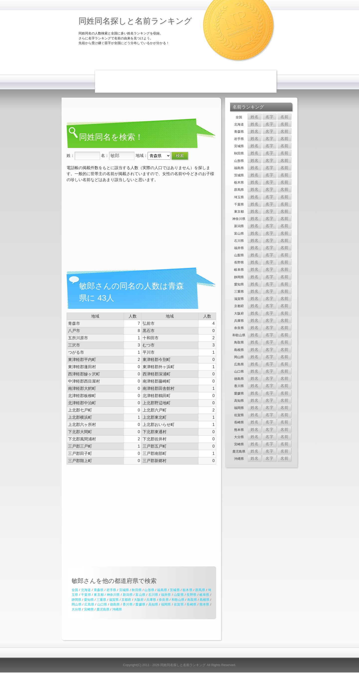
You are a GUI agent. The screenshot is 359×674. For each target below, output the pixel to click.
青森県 (99, 590)
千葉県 (86, 595)
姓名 (255, 117)
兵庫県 (151, 600)
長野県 (191, 595)
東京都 (99, 595)
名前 (284, 117)
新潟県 (128, 595)
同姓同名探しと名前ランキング (135, 20)
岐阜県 (204, 595)
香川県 (128, 604)
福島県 (162, 590)
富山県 (140, 595)
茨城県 (175, 590)
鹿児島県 (102, 609)
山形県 (149, 590)
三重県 (101, 600)
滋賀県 (114, 600)
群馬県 (200, 590)
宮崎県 (89, 609)
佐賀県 (179, 604)
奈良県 (164, 600)
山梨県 (179, 595)
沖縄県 (117, 609)
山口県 (102, 604)
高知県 (153, 604)
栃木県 (187, 590)
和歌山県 (178, 600)
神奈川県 (113, 595)
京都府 (126, 600)
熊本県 (204, 604)
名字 (269, 117)
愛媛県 (140, 604)
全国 (75, 590)
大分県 (76, 609)
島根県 (204, 600)
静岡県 (76, 600)
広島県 (89, 604)
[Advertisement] (185, 81)
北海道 (86, 590)
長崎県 (191, 604)
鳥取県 (192, 600)
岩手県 (111, 590)
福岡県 (166, 604)
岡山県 (77, 604)
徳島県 (115, 604)
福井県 (166, 595)
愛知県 (89, 600)
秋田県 (137, 590)
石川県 (153, 595)
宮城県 (124, 590)
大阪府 (139, 600)
